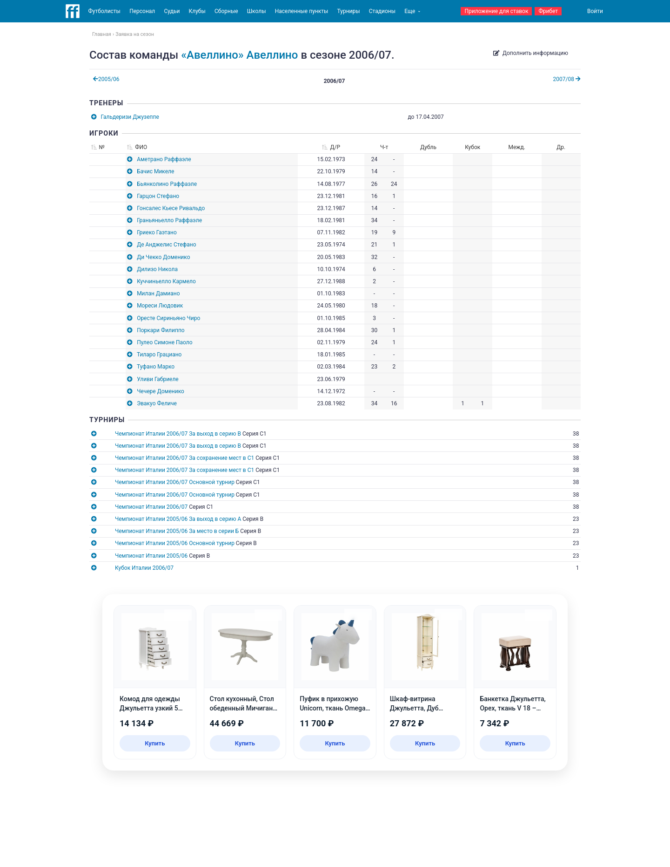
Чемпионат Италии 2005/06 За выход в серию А (178, 519)
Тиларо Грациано (159, 354)
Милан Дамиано (158, 293)
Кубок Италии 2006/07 (144, 568)
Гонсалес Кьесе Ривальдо (171, 208)
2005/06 (106, 79)
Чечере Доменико (160, 391)
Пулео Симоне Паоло (164, 342)
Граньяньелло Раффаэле (169, 220)
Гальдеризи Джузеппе (130, 117)
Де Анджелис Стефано (166, 244)
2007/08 (567, 79)
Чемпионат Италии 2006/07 (151, 507)
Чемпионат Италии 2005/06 (151, 556)
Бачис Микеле (155, 171)
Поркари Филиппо (161, 330)
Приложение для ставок (496, 11)
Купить (155, 743)
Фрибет (548, 11)
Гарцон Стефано (158, 196)
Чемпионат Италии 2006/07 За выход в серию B (178, 433)
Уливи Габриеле (158, 379)
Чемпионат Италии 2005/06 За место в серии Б (177, 531)
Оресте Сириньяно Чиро (168, 318)
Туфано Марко (155, 366)
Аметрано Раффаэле (164, 159)
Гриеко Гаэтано (157, 232)
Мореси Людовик (160, 305)
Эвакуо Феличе (157, 403)
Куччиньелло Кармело (166, 281)
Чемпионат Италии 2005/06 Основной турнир (174, 543)
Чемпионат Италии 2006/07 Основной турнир (174, 482)
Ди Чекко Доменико (163, 257)
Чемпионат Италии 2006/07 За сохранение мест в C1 (184, 458)
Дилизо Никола (157, 269)
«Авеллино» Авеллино (239, 54)
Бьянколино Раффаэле (167, 184)
